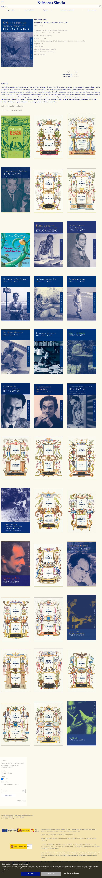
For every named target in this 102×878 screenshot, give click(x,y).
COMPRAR (75, 74)
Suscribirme (8, 795)
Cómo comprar (92, 10)
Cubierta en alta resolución (12, 106)
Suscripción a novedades (67, 10)
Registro (45, 10)
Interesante (21, 800)
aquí (48, 868)
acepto (31, 874)
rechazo (51, 874)
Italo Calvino (38, 25)
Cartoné (71, 41)
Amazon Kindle (79, 41)
